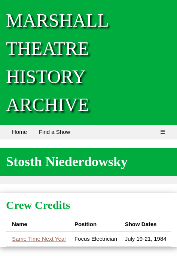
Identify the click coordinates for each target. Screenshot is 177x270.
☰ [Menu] (162, 132)
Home (19, 132)
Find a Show (54, 132)
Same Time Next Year (39, 239)
